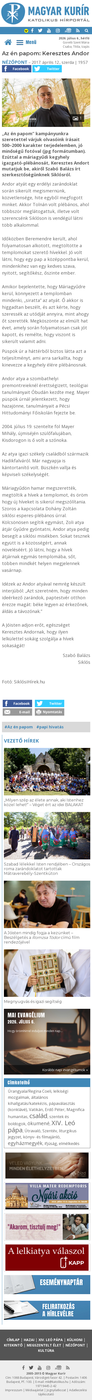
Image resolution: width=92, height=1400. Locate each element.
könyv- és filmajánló (41, 1137)
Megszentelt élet (44, 1345)
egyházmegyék (25, 1143)
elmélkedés (69, 1143)
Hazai (29, 1339)
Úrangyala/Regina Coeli (29, 1091)
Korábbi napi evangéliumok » (65, 1069)
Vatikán (36, 1109)
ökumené (38, 1123)
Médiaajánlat (34, 1390)
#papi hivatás (50, 727)
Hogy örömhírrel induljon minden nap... (35, 1022)
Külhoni (74, 1339)
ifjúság (50, 1143)
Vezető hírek (21, 740)
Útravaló (32, 1130)
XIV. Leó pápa (51, 1339)
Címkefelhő (19, 1082)
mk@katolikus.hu (56, 1382)
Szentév (49, 1130)
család (38, 1115)
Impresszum (13, 1390)
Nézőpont (14, 62)
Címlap (13, 1339)
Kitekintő (13, 1345)
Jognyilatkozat (56, 1390)
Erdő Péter (55, 1109)
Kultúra (46, 1350)
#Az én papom (18, 727)
